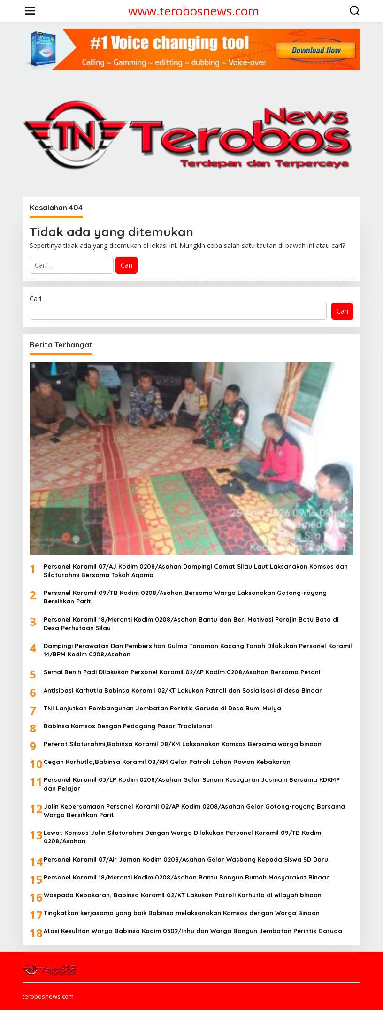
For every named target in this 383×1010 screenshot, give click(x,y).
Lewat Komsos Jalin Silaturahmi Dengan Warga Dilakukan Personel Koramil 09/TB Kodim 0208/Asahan (182, 837)
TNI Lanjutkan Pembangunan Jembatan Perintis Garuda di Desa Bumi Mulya (162, 708)
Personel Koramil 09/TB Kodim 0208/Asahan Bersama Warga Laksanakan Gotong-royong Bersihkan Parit (185, 597)
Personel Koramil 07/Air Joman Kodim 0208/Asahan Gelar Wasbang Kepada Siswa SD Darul (187, 859)
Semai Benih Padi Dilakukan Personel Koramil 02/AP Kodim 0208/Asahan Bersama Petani (182, 672)
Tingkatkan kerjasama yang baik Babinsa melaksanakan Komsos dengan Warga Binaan (182, 913)
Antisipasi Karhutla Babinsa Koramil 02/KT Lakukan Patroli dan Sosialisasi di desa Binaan (183, 690)
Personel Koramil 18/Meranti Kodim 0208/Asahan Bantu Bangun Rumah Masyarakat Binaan (187, 877)
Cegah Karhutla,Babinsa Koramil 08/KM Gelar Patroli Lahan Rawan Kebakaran (167, 761)
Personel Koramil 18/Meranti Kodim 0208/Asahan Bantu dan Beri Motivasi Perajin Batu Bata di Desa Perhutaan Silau (191, 624)
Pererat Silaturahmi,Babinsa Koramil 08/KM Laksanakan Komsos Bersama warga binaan (183, 744)
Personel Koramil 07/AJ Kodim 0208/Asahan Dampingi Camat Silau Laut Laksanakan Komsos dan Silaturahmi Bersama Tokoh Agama (196, 570)
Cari (35, 298)
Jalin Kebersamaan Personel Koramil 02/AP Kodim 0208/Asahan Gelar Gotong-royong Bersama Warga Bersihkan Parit (194, 810)
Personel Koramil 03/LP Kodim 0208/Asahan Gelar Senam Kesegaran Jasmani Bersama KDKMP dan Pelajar (192, 784)
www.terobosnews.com (193, 10)
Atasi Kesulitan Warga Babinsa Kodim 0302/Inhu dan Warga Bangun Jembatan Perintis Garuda (193, 930)
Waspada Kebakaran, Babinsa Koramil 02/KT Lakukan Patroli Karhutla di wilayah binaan (183, 895)
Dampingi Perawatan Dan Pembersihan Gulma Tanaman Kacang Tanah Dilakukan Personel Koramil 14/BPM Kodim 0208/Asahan (198, 650)
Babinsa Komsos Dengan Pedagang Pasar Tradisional (128, 726)
